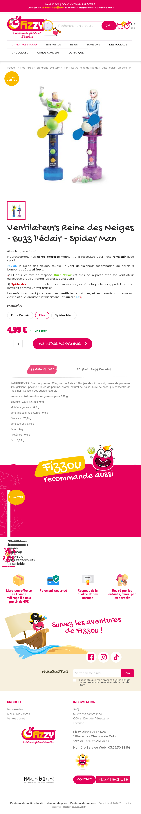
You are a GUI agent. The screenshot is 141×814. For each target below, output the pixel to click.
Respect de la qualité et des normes (88, 594)
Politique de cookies (82, 803)
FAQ (76, 709)
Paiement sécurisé (53, 590)
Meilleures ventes (18, 713)
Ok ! (109, 25)
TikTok (116, 657)
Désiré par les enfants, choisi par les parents (122, 594)
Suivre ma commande (87, 713)
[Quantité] (18, 343)
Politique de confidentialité (26, 803)
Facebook (91, 657)
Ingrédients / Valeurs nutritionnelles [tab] (42, 369)
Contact (84, 779)
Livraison (78, 723)
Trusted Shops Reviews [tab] (94, 369)
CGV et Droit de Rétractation (91, 718)
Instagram (103, 657)
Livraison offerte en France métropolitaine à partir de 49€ (19, 596)
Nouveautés (15, 709)
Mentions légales (57, 803)
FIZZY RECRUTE (113, 779)
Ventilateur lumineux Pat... (18, 544)
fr (133, 23)
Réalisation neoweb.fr (74, 806)
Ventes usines (16, 718)
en (133, 28)
